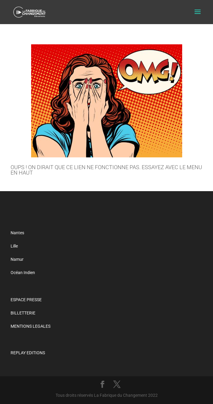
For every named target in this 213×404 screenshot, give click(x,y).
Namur (17, 259)
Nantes (17, 232)
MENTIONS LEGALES (30, 326)
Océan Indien (23, 272)
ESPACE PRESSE (26, 299)
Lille (14, 246)
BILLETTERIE (23, 313)
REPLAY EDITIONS (28, 352)
